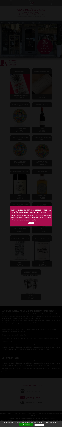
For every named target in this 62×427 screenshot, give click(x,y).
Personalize (39, 425)
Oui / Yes (31, 213)
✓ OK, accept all (26, 425)
